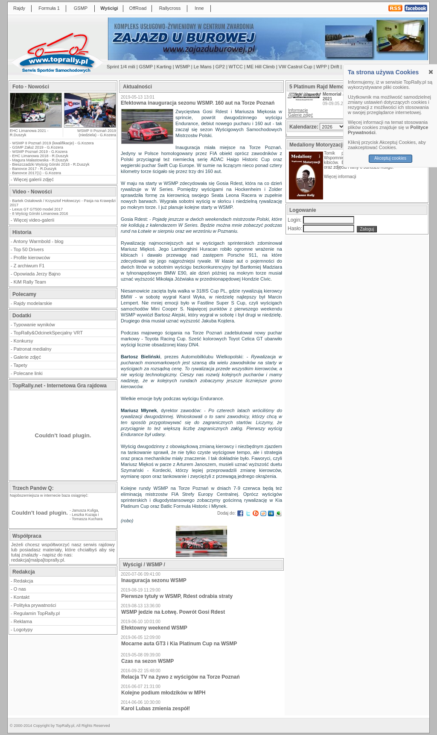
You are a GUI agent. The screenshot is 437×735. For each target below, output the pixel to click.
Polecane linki (28, 373)
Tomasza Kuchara (87, 519)
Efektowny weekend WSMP (154, 628)
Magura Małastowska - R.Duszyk (40, 160)
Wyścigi (109, 8)
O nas (20, 589)
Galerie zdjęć (27, 357)
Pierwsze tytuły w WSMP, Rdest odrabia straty (177, 596)
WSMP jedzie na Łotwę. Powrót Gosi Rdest (173, 612)
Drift (335, 66)
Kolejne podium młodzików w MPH (163, 693)
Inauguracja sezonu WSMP (153, 580)
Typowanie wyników (34, 324)
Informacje (298, 110)
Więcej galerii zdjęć (34, 179)
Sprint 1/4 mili (121, 66)
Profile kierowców (32, 257)
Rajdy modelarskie (33, 303)
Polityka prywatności (35, 605)
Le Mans (203, 66)
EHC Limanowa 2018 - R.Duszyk (40, 156)
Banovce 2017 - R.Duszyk (34, 169)
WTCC (236, 66)
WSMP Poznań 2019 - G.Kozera (39, 151)
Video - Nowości (32, 192)
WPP (321, 66)
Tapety (20, 365)
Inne (199, 8)
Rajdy (19, 8)
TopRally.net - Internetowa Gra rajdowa (59, 386)
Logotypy (23, 629)
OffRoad (138, 8)
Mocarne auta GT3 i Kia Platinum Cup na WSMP (179, 644)
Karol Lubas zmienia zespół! (155, 709)
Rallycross (170, 8)
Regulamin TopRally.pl (37, 613)
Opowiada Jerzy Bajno (37, 273)
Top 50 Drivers (29, 249)
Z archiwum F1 (29, 265)
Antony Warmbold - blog (38, 241)
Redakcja (23, 580)
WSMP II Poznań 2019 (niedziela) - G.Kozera (96, 133)
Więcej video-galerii (34, 220)
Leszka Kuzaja (84, 514)
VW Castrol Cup (295, 66)
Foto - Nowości (30, 87)
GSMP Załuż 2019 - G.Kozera (37, 147)
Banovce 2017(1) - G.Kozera (36, 173)
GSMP (80, 8)
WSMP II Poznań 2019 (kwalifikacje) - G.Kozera (53, 143)
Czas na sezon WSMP (147, 661)
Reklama (23, 621)
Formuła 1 (49, 8)
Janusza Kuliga (85, 510)
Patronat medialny (33, 348)
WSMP (182, 66)
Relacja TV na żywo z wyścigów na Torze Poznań (180, 677)
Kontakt (21, 597)
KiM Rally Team (30, 281)
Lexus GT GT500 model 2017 (37, 209)
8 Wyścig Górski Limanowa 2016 (40, 213)
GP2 (220, 66)
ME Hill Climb (261, 66)
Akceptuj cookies (390, 158)
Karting (164, 66)
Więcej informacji (340, 176)
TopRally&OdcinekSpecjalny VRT (48, 332)
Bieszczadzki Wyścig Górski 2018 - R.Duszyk (51, 164)
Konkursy (23, 340)
